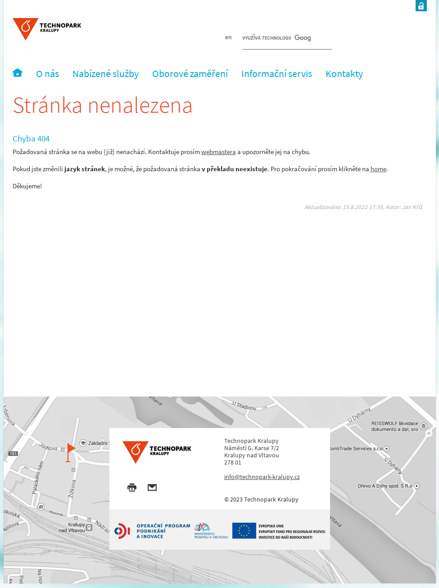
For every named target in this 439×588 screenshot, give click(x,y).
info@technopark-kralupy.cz (262, 477)
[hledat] (276, 39)
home (378, 168)
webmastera (218, 151)
